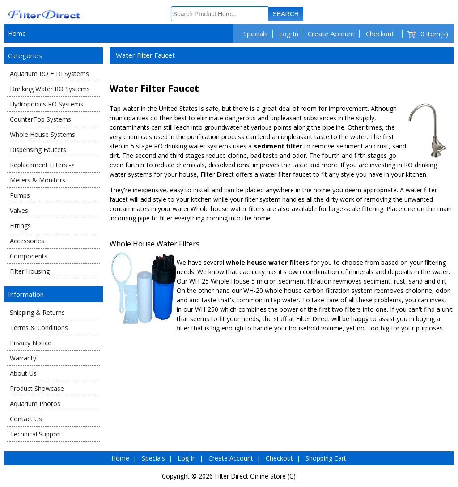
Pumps (20, 195)
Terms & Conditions (39, 327)
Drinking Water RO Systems (50, 89)
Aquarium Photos (35, 403)
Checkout (380, 33)
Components (28, 256)
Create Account (331, 33)
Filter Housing (30, 271)
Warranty (23, 358)
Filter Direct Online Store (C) (255, 476)
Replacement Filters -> (42, 165)
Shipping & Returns (37, 312)
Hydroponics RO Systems (46, 104)
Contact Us (26, 419)
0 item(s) (434, 33)
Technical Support (36, 434)
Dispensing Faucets (38, 149)
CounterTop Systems (40, 119)
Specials (255, 33)
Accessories (27, 241)
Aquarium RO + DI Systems (49, 73)
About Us (23, 373)
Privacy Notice (30, 343)
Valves (19, 210)
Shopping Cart (325, 458)
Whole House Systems (42, 134)
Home (17, 33)
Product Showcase (37, 388)
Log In (288, 33)
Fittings (20, 225)
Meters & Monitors (37, 180)
